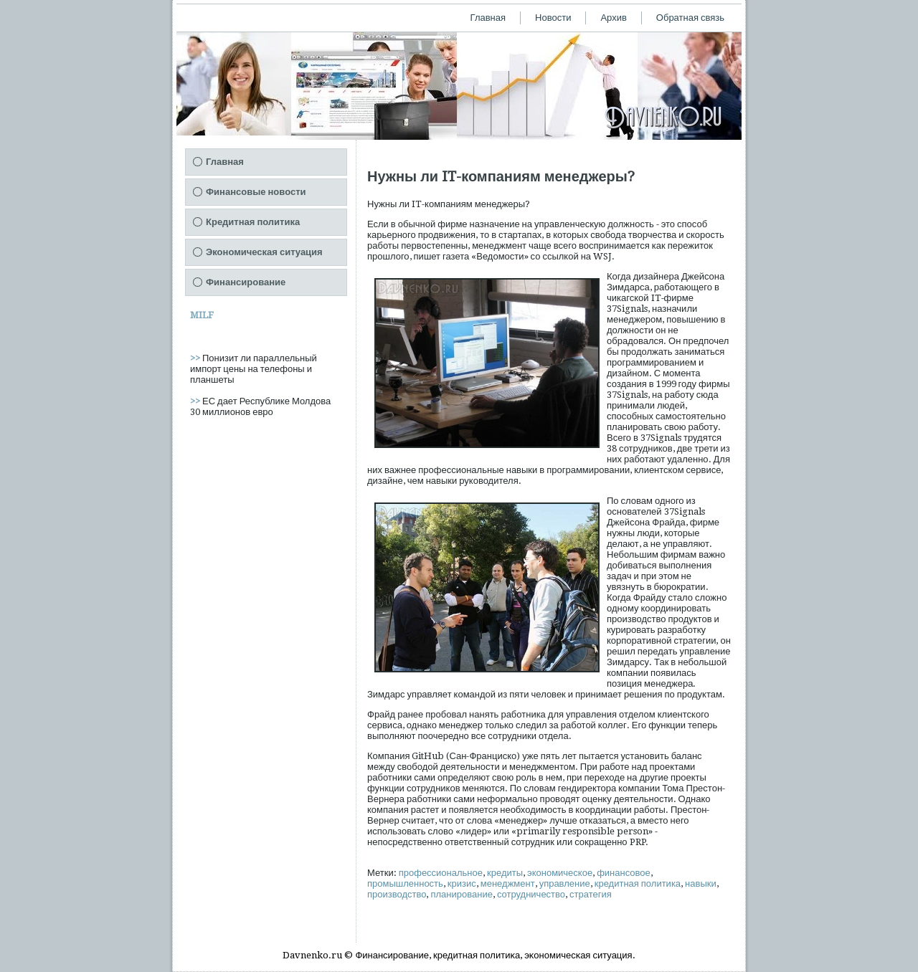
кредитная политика (638, 883)
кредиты (505, 872)
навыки (700, 883)
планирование (461, 894)
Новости (553, 17)
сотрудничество (531, 894)
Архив (613, 17)
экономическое (559, 872)
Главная (488, 17)
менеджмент (508, 883)
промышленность (405, 883)
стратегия (590, 894)
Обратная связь (690, 17)
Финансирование (245, 282)
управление (564, 883)
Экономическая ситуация (264, 252)
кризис (462, 883)
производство (396, 894)
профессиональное (441, 872)
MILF (202, 315)
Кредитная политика (253, 221)
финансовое (623, 872)
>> (196, 358)
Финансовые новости (256, 191)
